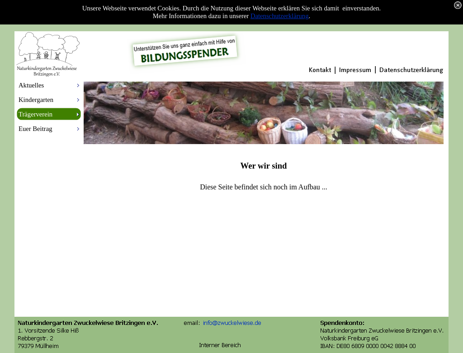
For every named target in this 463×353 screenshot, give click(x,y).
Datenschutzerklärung (279, 15)
